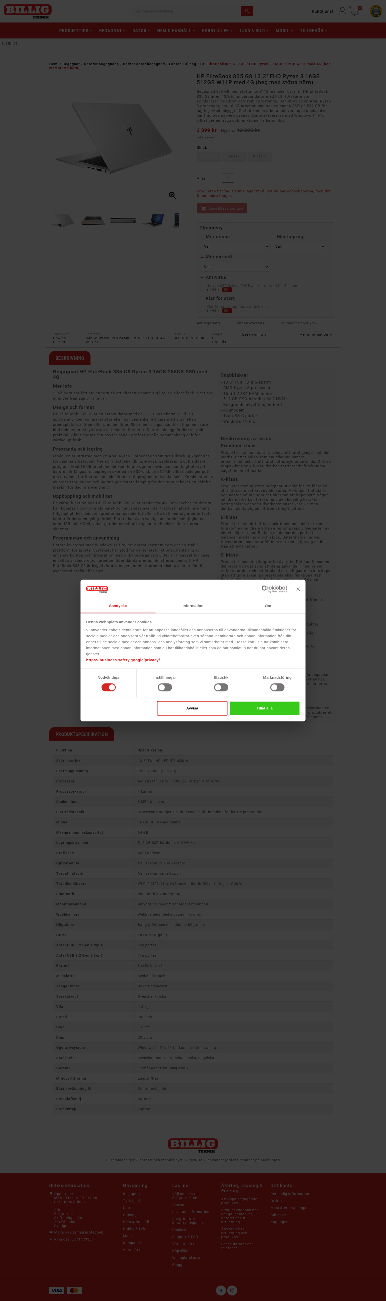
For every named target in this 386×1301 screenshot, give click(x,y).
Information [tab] (193, 606)
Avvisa (192, 708)
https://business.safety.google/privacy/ (123, 660)
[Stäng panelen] (298, 589)
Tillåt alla (264, 708)
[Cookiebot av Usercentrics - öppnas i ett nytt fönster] (265, 589)
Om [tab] (268, 606)
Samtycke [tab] (118, 606)
